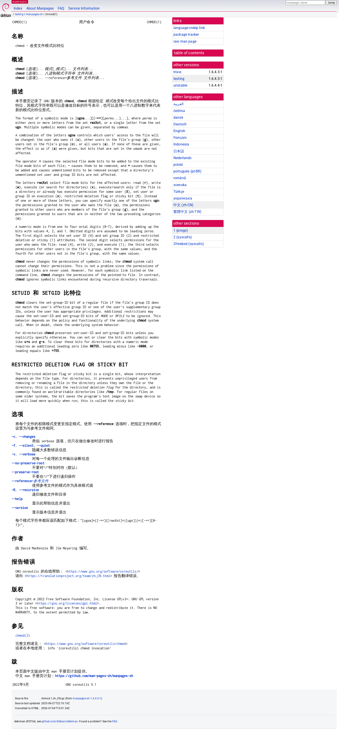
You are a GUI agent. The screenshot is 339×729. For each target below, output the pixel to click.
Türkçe (178, 191)
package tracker (186, 34)
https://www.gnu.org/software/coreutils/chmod (86, 644)
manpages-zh (34, 14)
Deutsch (180, 124)
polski (178, 164)
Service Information (84, 8)
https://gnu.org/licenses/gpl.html (67, 603)
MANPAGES (20, 1)
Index (18, 8)
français (180, 137)
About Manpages (40, 8)
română (179, 178)
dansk (178, 117)
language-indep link (189, 28)
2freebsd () (188, 244)
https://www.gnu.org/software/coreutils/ (102, 571)
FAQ (61, 8)
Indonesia (181, 144)
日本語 (178, 151)
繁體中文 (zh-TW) (187, 212)
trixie (177, 72)
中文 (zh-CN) (183, 205)
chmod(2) (22, 635)
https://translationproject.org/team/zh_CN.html (68, 576)
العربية (178, 104)
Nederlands (182, 158)
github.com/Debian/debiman (60, 721)
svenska (180, 185)
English (179, 131)
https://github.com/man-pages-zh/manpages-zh (94, 676)
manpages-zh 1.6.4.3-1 (87, 698)
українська (182, 198)
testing (19, 14)
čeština (179, 111)
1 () (180, 230)
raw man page (184, 41)
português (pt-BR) (187, 171)
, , (31, 445)
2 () (182, 237)
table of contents (189, 53)
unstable (180, 85)
